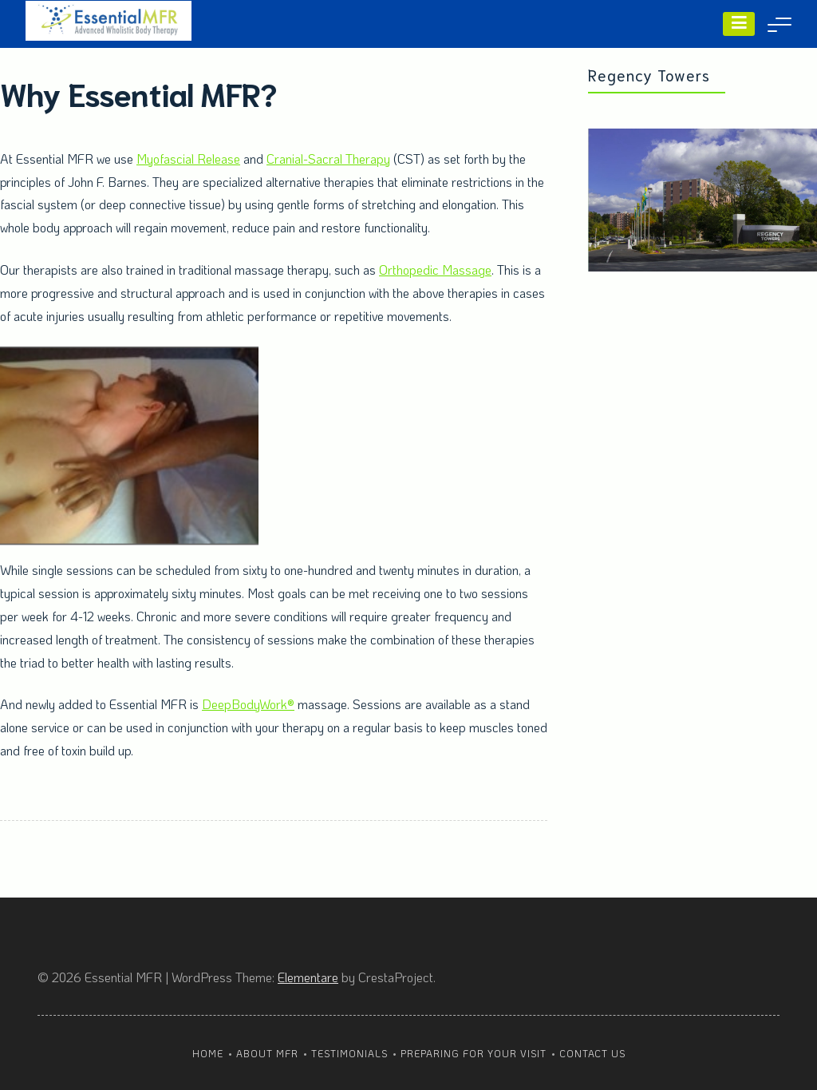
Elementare (308, 977)
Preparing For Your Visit (474, 1053)
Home (207, 1053)
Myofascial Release (188, 158)
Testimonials (349, 1053)
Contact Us (592, 1053)
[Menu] (739, 24)
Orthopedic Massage (435, 269)
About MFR (267, 1053)
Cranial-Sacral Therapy (328, 158)
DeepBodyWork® (248, 704)
